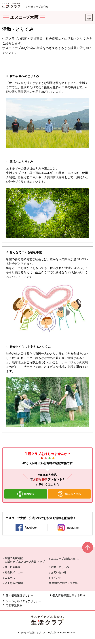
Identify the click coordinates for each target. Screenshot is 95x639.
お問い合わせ (58, 572)
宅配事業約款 (14, 605)
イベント (56, 577)
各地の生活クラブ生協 (64, 583)
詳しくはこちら (49, 484)
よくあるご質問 (14, 583)
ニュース (10, 577)
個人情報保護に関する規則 (68, 595)
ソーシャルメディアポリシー (23, 601)
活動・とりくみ (60, 567)
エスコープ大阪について (65, 558)
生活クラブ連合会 (38, 7)
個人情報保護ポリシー (19, 595)
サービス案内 (12, 567)
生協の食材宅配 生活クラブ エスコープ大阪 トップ (25, 560)
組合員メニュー (14, 572)
